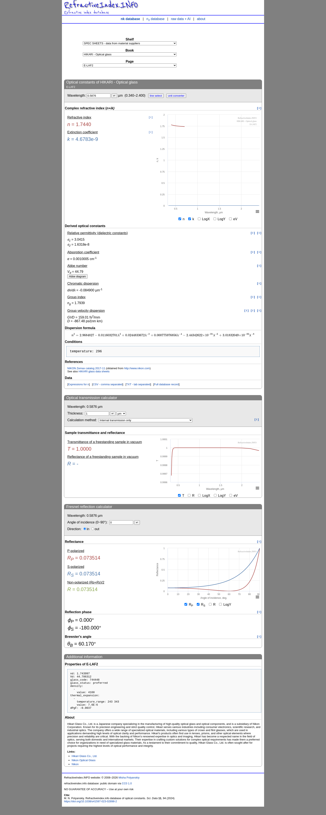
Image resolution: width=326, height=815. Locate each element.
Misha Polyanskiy (129, 785)
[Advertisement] (230, 51)
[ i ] (259, 108)
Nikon (75, 772)
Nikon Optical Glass (83, 768)
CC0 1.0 (127, 791)
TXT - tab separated (138, 385)
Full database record (166, 385)
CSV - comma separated (107, 385)
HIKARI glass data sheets (94, 372)
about (201, 19)
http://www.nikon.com (137, 369)
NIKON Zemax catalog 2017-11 (86, 369)
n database (156, 19)
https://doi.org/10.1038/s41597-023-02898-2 (90, 809)
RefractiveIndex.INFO (101, 5)
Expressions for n (78, 385)
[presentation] (163, 335)
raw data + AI (181, 19)
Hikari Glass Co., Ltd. (84, 764)
